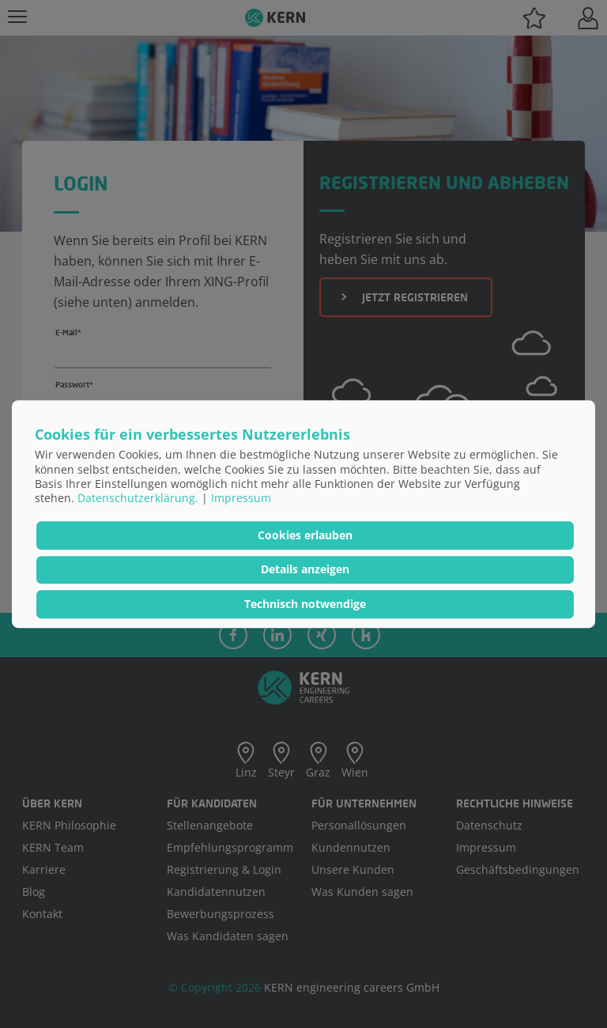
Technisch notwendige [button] (305, 603)
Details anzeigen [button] (305, 569)
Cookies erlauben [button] (305, 534)
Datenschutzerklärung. (137, 497)
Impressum (241, 497)
